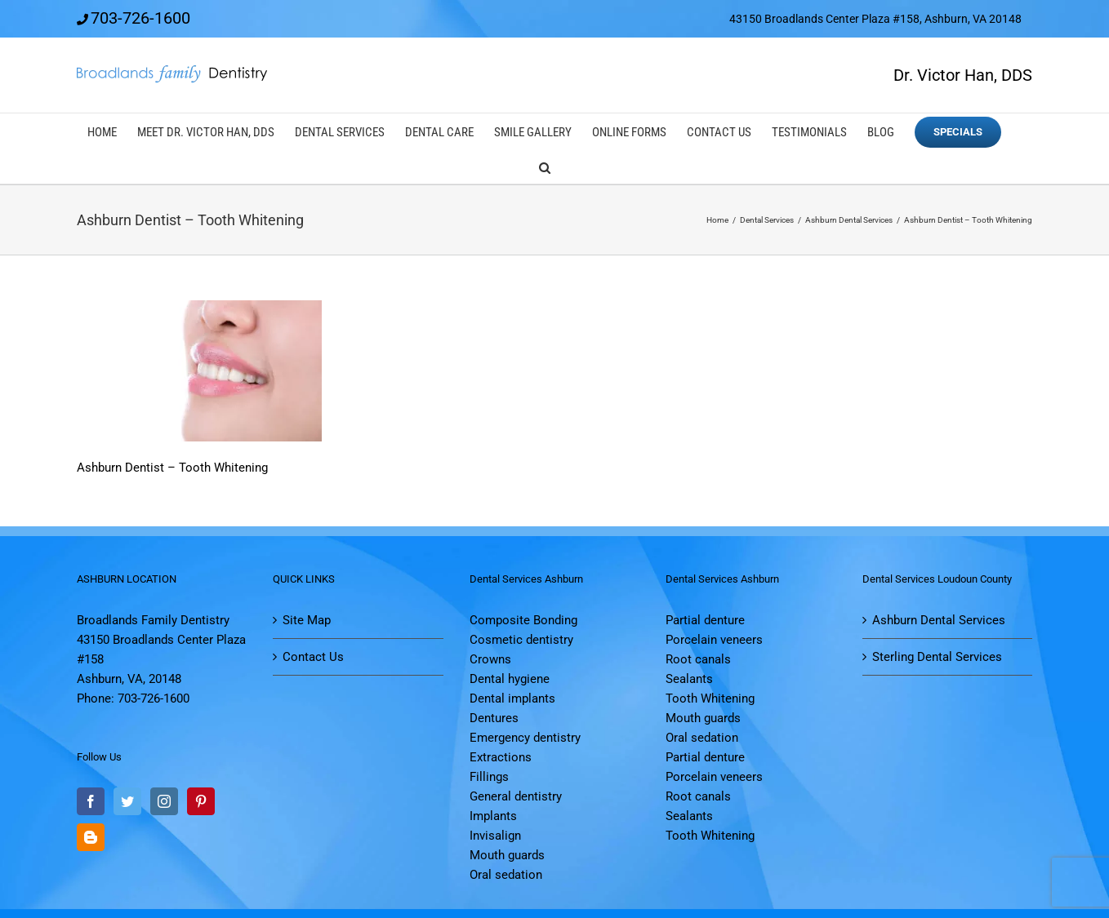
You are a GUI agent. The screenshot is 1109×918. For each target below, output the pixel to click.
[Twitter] (127, 801)
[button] (544, 166)
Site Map (307, 620)
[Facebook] (91, 801)
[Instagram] (164, 801)
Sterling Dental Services (937, 657)
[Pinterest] (201, 801)
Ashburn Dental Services (938, 620)
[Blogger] (91, 837)
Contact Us (313, 657)
